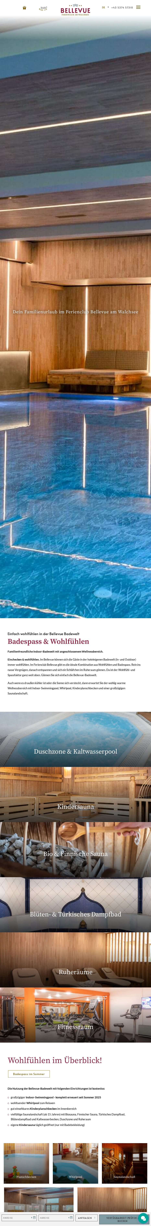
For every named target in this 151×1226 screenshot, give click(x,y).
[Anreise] (19, 1217)
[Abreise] (56, 1217)
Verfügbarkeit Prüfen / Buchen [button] (122, 1219)
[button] (139, 7)
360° (44, 7)
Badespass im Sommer (29, 1074)
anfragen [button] (85, 1218)
